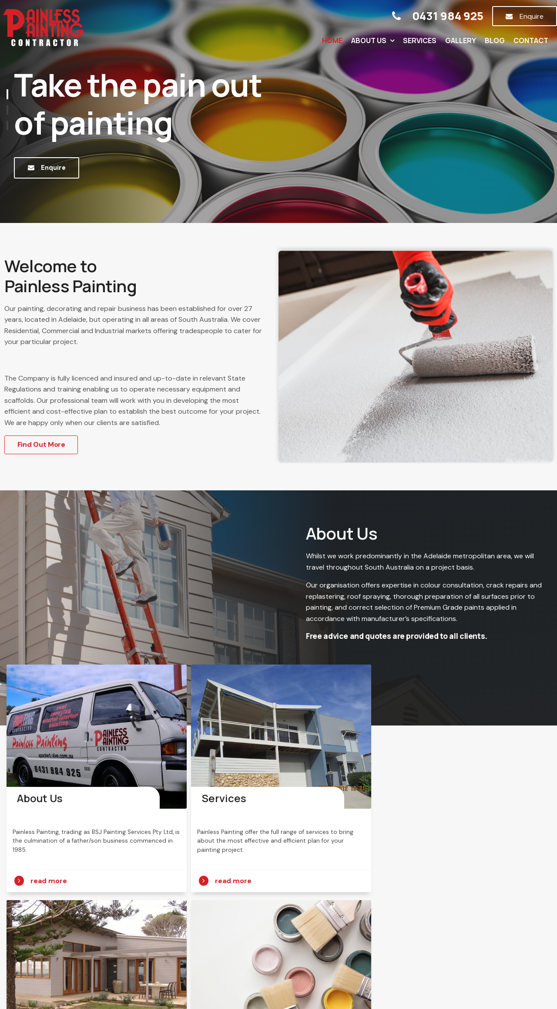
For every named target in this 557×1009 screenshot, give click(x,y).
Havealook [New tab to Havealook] (306, 985)
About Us (368, 40)
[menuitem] (123, 950)
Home (332, 40)
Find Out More (41, 444)
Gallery (460, 40)
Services (419, 40)
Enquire (532, 16)
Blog (495, 40)
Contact (530, 40)
